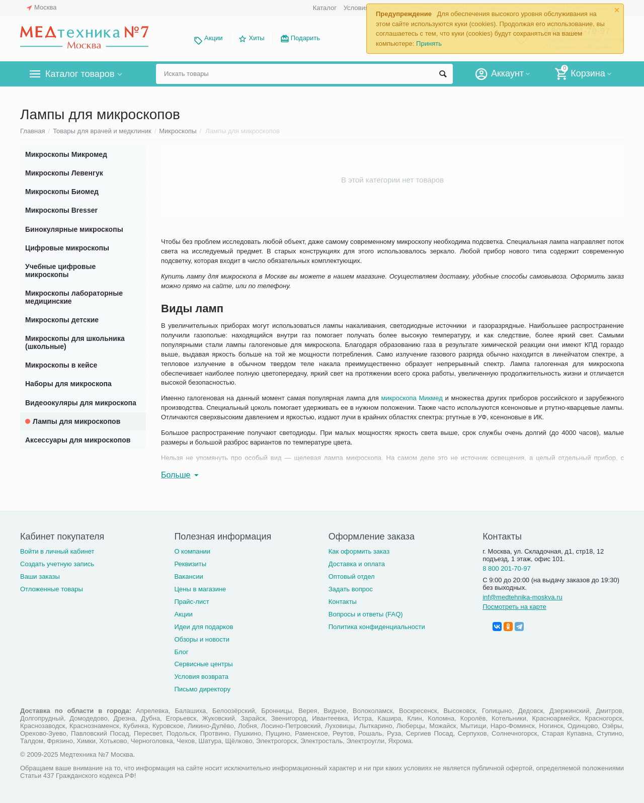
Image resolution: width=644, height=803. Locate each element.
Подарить (305, 38)
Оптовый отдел (352, 576)
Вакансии (188, 576)
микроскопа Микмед (412, 398)
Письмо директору (202, 689)
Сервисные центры (203, 664)
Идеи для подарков (203, 627)
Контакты (343, 601)
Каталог (325, 8)
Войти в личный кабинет (57, 551)
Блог (181, 652)
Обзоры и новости (201, 639)
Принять (429, 43)
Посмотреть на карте (514, 606)
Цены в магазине (200, 589)
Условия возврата (201, 676)
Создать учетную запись (57, 564)
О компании (192, 551)
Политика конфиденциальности (377, 627)
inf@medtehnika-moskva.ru (522, 597)
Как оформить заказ (359, 551)
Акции (213, 38)
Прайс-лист (191, 601)
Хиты (256, 38)
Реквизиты (190, 564)
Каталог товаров (79, 74)
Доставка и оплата (357, 564)
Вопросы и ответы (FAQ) (366, 614)
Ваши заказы (40, 576)
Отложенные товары (51, 589)
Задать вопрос (351, 589)
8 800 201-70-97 (506, 568)
